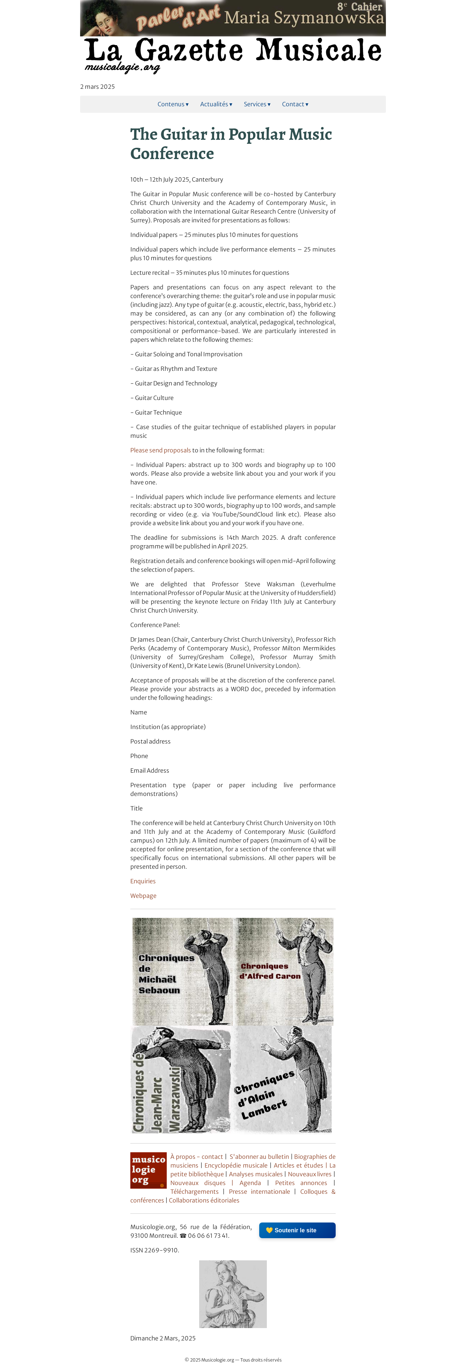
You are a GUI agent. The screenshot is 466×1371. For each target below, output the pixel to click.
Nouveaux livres (310, 1174)
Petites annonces (304, 1182)
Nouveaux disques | (205, 1182)
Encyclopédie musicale (236, 1165)
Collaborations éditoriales (204, 1200)
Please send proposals (160, 450)
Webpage (143, 895)
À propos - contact (196, 1156)
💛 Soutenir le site (291, 1230)
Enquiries (143, 881)
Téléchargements (194, 1191)
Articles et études (298, 1165)
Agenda (253, 1182)
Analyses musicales (256, 1174)
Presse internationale (259, 1191)
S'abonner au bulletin (259, 1156)
